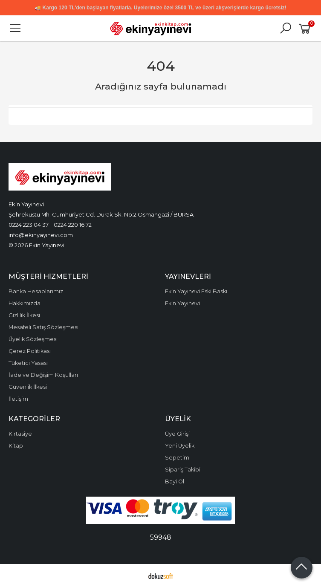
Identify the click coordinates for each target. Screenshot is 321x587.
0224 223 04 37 (29, 224)
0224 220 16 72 (73, 224)
